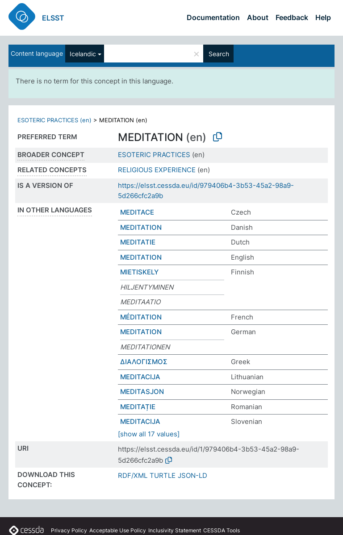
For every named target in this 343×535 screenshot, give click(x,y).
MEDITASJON (142, 391)
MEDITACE (137, 212)
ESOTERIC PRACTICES (154, 154)
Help (323, 17)
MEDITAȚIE (137, 406)
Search (219, 54)
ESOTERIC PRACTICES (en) (54, 120)
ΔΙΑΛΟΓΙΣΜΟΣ (143, 361)
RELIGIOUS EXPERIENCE (157, 170)
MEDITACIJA (140, 377)
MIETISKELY (139, 272)
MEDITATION (141, 227)
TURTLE (163, 475)
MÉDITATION (141, 317)
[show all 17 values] (149, 434)
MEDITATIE (137, 242)
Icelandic (83, 54)
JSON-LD (192, 475)
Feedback (292, 17)
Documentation (213, 17)
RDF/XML (132, 475)
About (257, 17)
